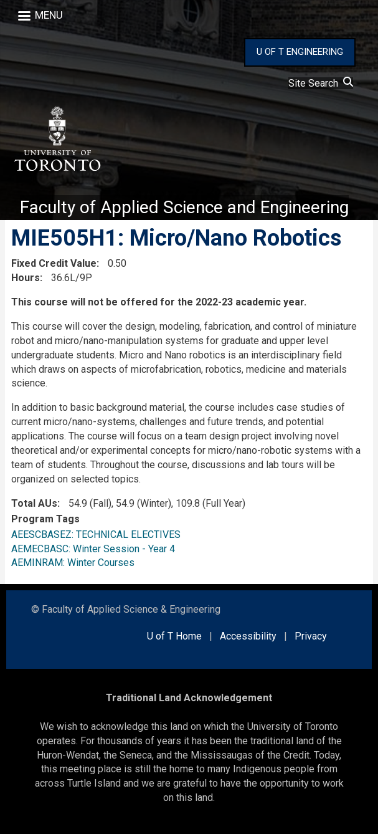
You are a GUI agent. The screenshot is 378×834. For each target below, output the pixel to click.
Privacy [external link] (311, 636)
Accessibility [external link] (248, 636)
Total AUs (34, 503)
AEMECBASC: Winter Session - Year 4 (93, 549)
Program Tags (45, 519)
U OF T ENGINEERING (300, 51)
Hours (25, 278)
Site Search (320, 83)
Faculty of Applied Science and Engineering (184, 207)
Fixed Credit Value (54, 263)
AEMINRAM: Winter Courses (73, 562)
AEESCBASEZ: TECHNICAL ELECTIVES (96, 534)
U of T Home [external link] (174, 636)
